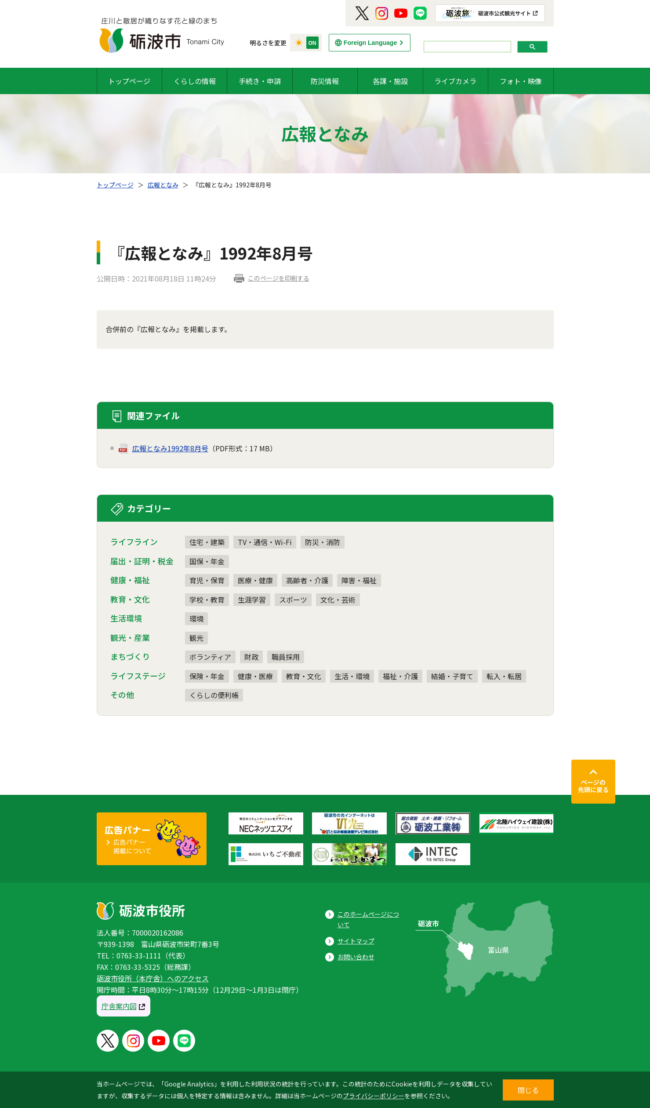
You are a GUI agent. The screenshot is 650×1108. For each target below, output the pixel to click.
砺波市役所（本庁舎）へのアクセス (153, 978)
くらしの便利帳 (214, 695)
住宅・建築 (207, 542)
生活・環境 (352, 676)
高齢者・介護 (307, 580)
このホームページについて (368, 919)
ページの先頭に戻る (593, 786)
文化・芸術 (338, 599)
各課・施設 (390, 81)
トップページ (129, 81)
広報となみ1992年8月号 (170, 448)
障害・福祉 (359, 580)
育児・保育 (207, 580)
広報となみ (163, 184)
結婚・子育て (452, 676)
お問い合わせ (356, 956)
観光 (196, 638)
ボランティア (210, 656)
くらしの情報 (195, 81)
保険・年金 (207, 676)
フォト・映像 (521, 81)
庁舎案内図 (119, 1006)
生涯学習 (252, 599)
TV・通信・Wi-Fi (265, 542)
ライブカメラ (455, 81)
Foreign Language (370, 42)
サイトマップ (356, 940)
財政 (251, 656)
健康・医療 (255, 676)
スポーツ (293, 599)
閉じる (528, 1090)
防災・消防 (322, 542)
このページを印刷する (278, 278)
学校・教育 (207, 599)
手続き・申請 (260, 81)
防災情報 (325, 81)
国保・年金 (207, 561)
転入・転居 (504, 676)
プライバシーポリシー (373, 1095)
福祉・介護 (400, 676)
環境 (196, 618)
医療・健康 (255, 580)
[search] (466, 47)
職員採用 (286, 656)
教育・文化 (303, 676)
